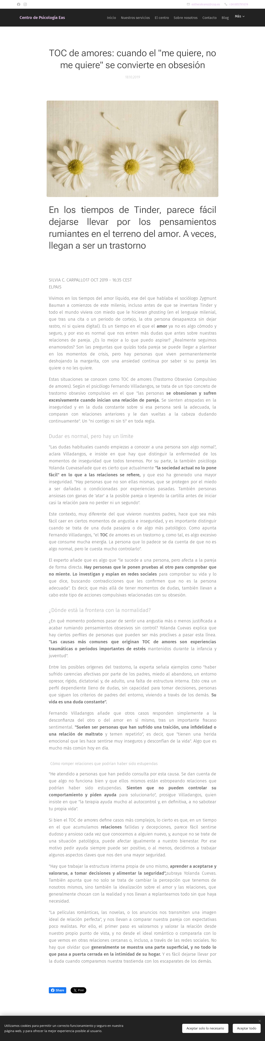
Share (57, 990)
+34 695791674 (238, 4)
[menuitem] (95, 18)
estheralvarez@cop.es (206, 4)
